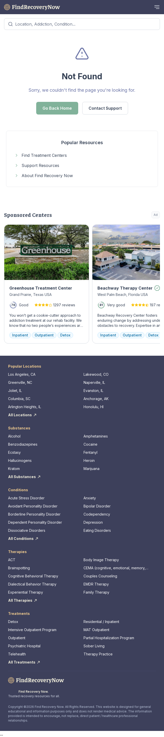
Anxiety (90, 498)
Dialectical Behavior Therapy (32, 584)
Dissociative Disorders (26, 530)
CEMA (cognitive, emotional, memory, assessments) (115, 568)
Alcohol (14, 436)
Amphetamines (96, 436)
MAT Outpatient (96, 630)
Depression (93, 522)
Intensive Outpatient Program (32, 630)
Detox (13, 621)
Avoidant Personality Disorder (32, 506)
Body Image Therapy (101, 560)
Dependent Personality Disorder (35, 522)
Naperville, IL (94, 382)
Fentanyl (90, 452)
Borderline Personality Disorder (34, 514)
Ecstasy (14, 452)
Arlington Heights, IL (24, 407)
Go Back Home (57, 108)
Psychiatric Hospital (24, 646)
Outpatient (16, 638)
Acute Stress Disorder (26, 498)
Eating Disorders (97, 530)
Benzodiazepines (22, 444)
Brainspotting (19, 568)
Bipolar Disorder (97, 506)
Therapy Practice (98, 654)
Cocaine (90, 444)
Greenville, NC (20, 382)
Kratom (14, 468)
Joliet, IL (15, 390)
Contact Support (105, 108)
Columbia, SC (19, 398)
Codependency (97, 514)
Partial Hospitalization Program (109, 638)
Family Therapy (96, 592)
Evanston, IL (93, 390)
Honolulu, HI (94, 407)
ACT (11, 560)
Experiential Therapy (25, 592)
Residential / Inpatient (101, 621)
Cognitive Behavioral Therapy (33, 576)
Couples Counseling (100, 576)
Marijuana (91, 468)
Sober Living (94, 646)
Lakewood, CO (96, 374)
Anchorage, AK (96, 398)
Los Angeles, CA (21, 374)
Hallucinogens (20, 460)
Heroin (89, 460)
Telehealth (17, 654)
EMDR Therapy (96, 584)
